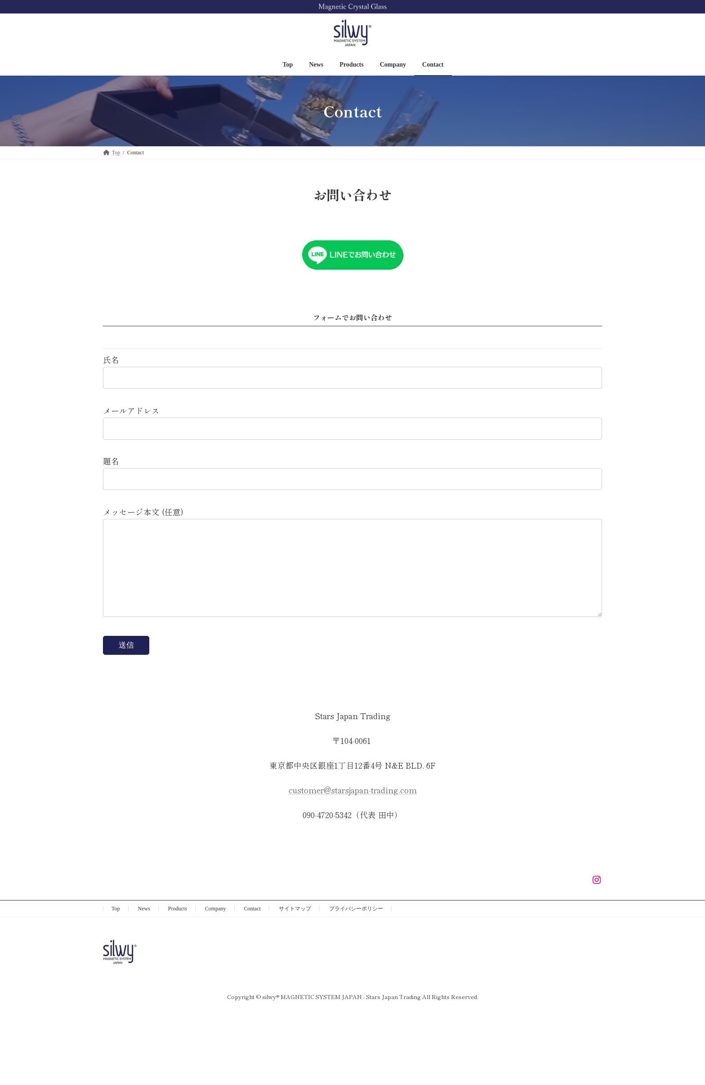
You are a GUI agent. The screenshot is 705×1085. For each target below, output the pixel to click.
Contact (252, 926)
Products (177, 926)
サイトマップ (295, 926)
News (144, 926)
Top (116, 926)
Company (215, 926)
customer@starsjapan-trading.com (353, 808)
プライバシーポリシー (356, 926)
